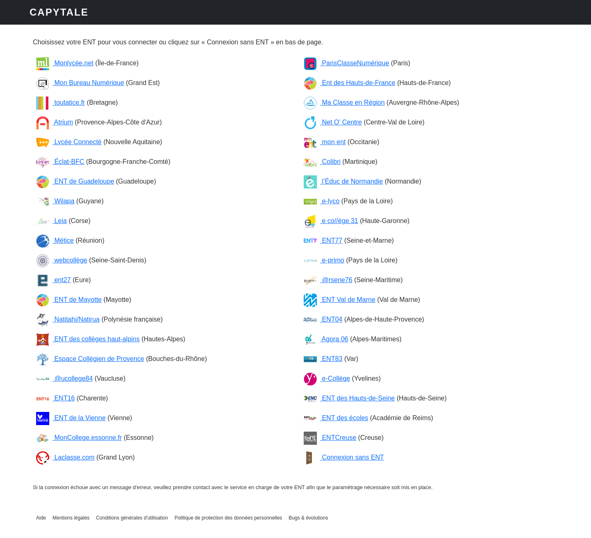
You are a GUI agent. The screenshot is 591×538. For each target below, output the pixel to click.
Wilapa (55, 201)
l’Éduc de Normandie (343, 181)
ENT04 (323, 319)
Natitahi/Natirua (68, 319)
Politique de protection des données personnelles (228, 518)
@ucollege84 (64, 378)
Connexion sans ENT (344, 457)
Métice (55, 240)
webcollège (61, 260)
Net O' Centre (333, 122)
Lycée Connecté (68, 141)
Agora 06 (326, 339)
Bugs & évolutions (308, 518)
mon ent (325, 141)
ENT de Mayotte (69, 299)
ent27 (53, 279)
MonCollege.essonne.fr (79, 437)
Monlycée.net (65, 63)
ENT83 (323, 358)
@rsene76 (328, 279)
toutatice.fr (60, 102)
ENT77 (323, 240)
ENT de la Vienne (70, 417)
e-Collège (327, 378)
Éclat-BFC (60, 161)
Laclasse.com (65, 457)
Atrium (54, 122)
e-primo (324, 260)
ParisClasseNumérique (346, 63)
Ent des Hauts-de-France (349, 82)
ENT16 (55, 398)
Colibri (322, 161)
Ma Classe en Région (344, 102)
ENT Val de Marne (340, 299)
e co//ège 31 (331, 220)
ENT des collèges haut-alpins (88, 339)
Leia (51, 220)
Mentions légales (71, 518)
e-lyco (321, 201)
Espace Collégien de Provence (90, 358)
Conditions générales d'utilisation (132, 518)
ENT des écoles (336, 417)
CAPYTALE (59, 12)
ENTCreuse (330, 437)
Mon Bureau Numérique (80, 82)
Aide (41, 518)
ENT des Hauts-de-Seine (349, 398)
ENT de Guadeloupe (75, 181)
